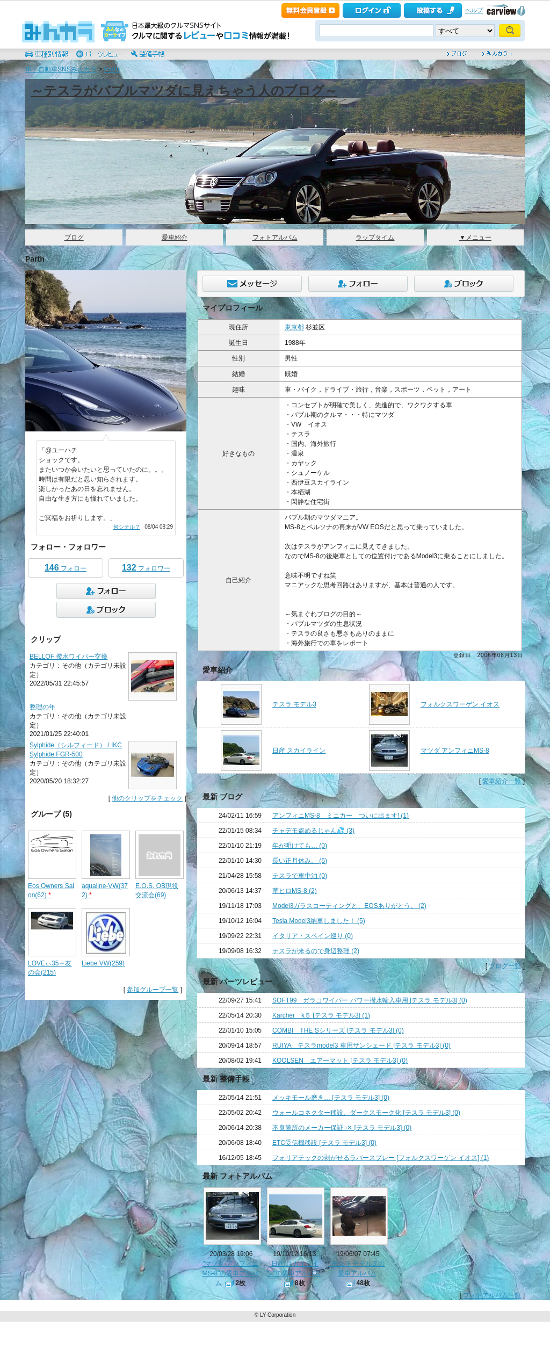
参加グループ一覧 (152, 989)
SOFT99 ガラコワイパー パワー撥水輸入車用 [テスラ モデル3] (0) (369, 1000)
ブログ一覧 (505, 966)
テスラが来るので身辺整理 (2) (315, 951)
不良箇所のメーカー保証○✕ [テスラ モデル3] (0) (341, 1127)
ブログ (74, 237)
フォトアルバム (275, 237)
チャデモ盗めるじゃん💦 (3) (313, 830)
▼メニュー (475, 237)
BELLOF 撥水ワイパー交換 (68, 656)
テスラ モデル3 (294, 704)
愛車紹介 (174, 237)
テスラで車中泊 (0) (299, 875)
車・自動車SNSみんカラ (61, 69)
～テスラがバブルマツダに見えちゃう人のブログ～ (184, 90)
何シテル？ (126, 527)
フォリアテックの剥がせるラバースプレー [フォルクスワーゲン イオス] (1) (380, 1158)
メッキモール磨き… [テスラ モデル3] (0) (330, 1097)
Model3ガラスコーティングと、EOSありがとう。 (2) (349, 906)
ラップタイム (375, 237)
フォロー (65, 567)
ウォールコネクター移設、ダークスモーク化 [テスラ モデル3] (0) (366, 1112)
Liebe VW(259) (103, 963)
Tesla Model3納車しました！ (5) (318, 921)
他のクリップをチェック (147, 798)
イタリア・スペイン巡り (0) (312, 936)
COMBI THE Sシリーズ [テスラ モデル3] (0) (338, 1030)
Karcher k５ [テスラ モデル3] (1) (321, 1015)
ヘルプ (474, 10)
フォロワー (146, 567)
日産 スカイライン (298, 750)
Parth (111, 69)
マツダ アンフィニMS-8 (455, 750)
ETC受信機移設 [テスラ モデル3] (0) (324, 1143)
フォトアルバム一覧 (492, 1295)
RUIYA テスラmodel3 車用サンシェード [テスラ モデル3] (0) (361, 1045)
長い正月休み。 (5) (299, 860)
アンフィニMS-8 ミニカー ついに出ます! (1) (340, 815)
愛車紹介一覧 (501, 781)
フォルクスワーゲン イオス (460, 704)
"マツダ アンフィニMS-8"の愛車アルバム (230, 1273)
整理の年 (42, 707)
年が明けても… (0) (299, 845)
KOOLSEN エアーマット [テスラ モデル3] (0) (340, 1060)
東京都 (294, 327)
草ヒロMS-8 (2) (294, 891)
